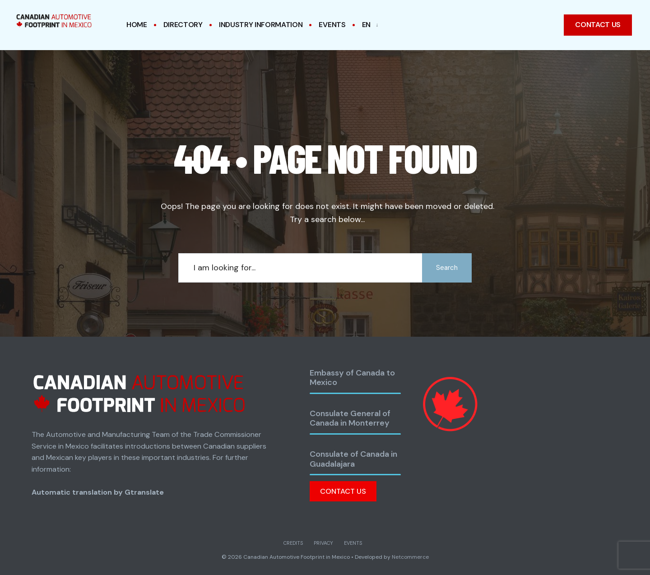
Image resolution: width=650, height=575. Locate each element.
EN (366, 24)
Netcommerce (410, 557)
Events (332, 24)
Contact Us (343, 491)
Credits (293, 543)
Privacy (323, 543)
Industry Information (261, 24)
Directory (183, 24)
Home (136, 24)
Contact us (598, 24)
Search (447, 267)
